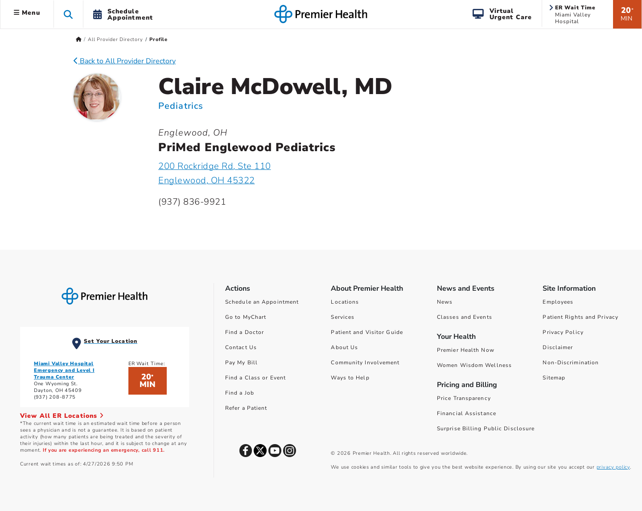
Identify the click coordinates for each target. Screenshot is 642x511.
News (445, 301)
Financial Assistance (466, 413)
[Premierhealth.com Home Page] (79, 39)
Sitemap (554, 377)
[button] (68, 14)
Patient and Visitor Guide (367, 332)
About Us (344, 347)
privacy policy (613, 467)
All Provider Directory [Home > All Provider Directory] (115, 39)
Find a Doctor (244, 332)
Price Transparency (464, 398)
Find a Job (239, 392)
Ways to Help (350, 377)
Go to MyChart (245, 317)
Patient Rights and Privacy (580, 317)
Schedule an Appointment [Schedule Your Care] (262, 301)
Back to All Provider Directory (125, 61)
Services (342, 317)
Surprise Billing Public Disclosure (486, 428)
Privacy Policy (563, 332)
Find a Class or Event (255, 377)
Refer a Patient (246, 408)
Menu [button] (27, 12)
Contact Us (241, 347)
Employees (558, 301)
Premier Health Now (465, 350)
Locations (345, 301)
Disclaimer (558, 347)
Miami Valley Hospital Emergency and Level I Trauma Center (64, 370)
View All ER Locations (62, 416)
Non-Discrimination (571, 362)
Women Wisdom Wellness (474, 365)
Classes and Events (464, 317)
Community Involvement (365, 362)
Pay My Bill (241, 362)
